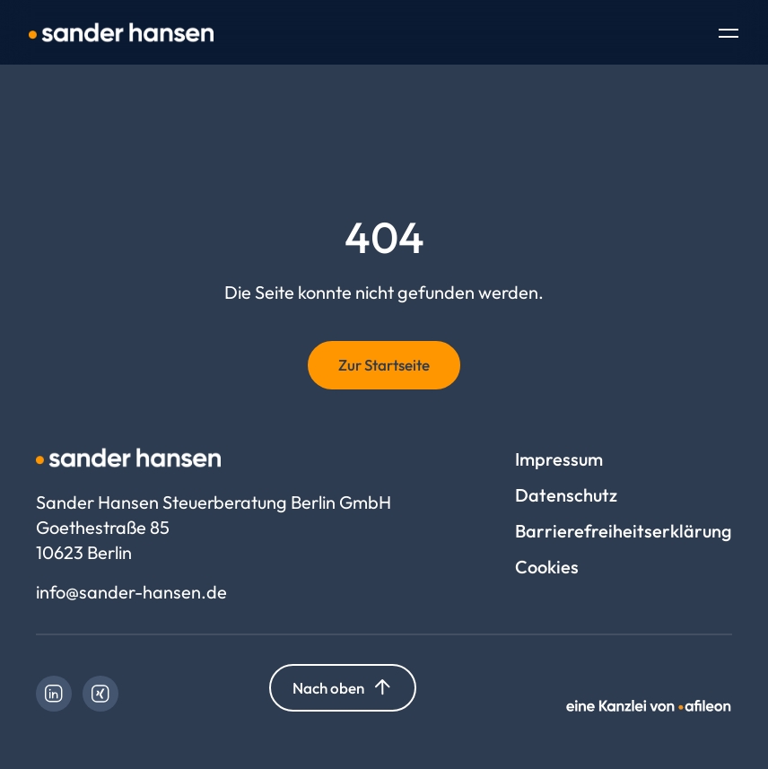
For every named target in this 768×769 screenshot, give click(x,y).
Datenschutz (566, 495)
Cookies (547, 566)
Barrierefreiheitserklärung (623, 531)
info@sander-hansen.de (131, 592)
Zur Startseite (384, 364)
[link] (54, 694)
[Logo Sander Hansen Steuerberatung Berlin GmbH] (121, 32)
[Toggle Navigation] (728, 35)
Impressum (559, 459)
